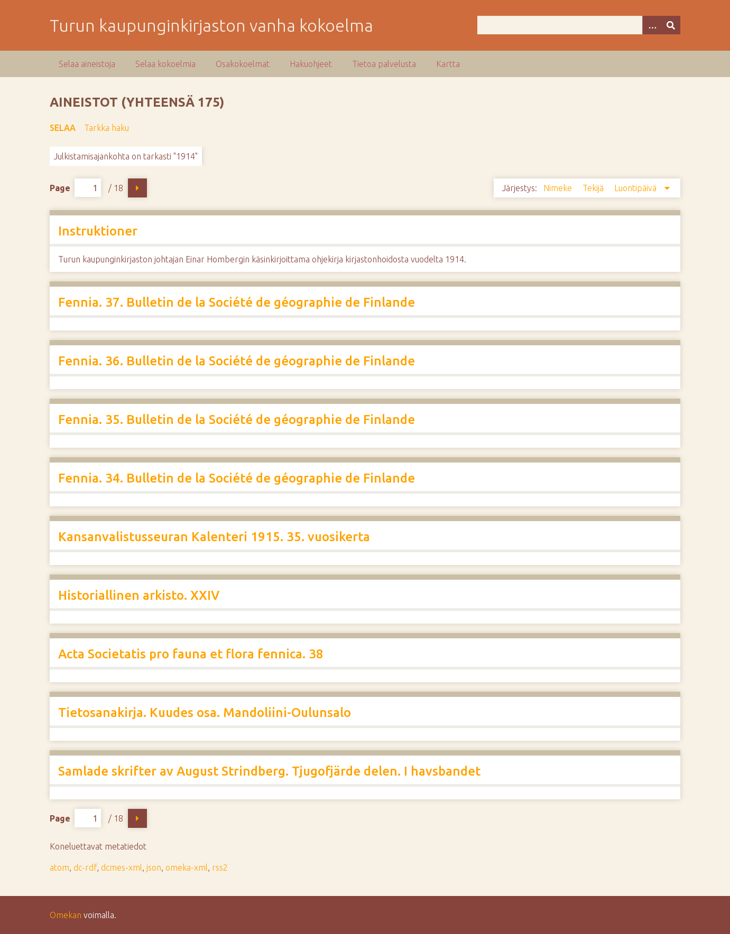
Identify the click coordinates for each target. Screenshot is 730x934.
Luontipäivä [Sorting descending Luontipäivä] (636, 188)
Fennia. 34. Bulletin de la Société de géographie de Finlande (236, 478)
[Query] (578, 25)
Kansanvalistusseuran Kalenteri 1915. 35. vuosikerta (214, 537)
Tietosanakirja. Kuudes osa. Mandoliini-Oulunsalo (204, 712)
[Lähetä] (670, 25)
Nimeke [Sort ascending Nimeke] (558, 188)
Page (75, 187)
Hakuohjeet (311, 64)
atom (59, 867)
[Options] (651, 25)
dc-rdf (85, 867)
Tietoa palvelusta (384, 64)
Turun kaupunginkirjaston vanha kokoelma (211, 25)
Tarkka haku (106, 128)
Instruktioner (97, 231)
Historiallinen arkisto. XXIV (138, 595)
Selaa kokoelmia (165, 64)
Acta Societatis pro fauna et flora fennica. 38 (191, 654)
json (153, 867)
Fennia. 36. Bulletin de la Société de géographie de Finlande (236, 361)
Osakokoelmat (243, 64)
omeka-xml (186, 867)
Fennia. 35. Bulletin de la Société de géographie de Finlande (236, 419)
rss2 (220, 867)
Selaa (63, 128)
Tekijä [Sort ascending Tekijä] (594, 188)
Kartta (448, 64)
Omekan (65, 915)
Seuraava (137, 187)
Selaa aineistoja (87, 64)
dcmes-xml (121, 867)
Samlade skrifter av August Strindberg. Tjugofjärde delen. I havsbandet (269, 771)
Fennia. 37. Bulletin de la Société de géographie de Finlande (236, 302)
